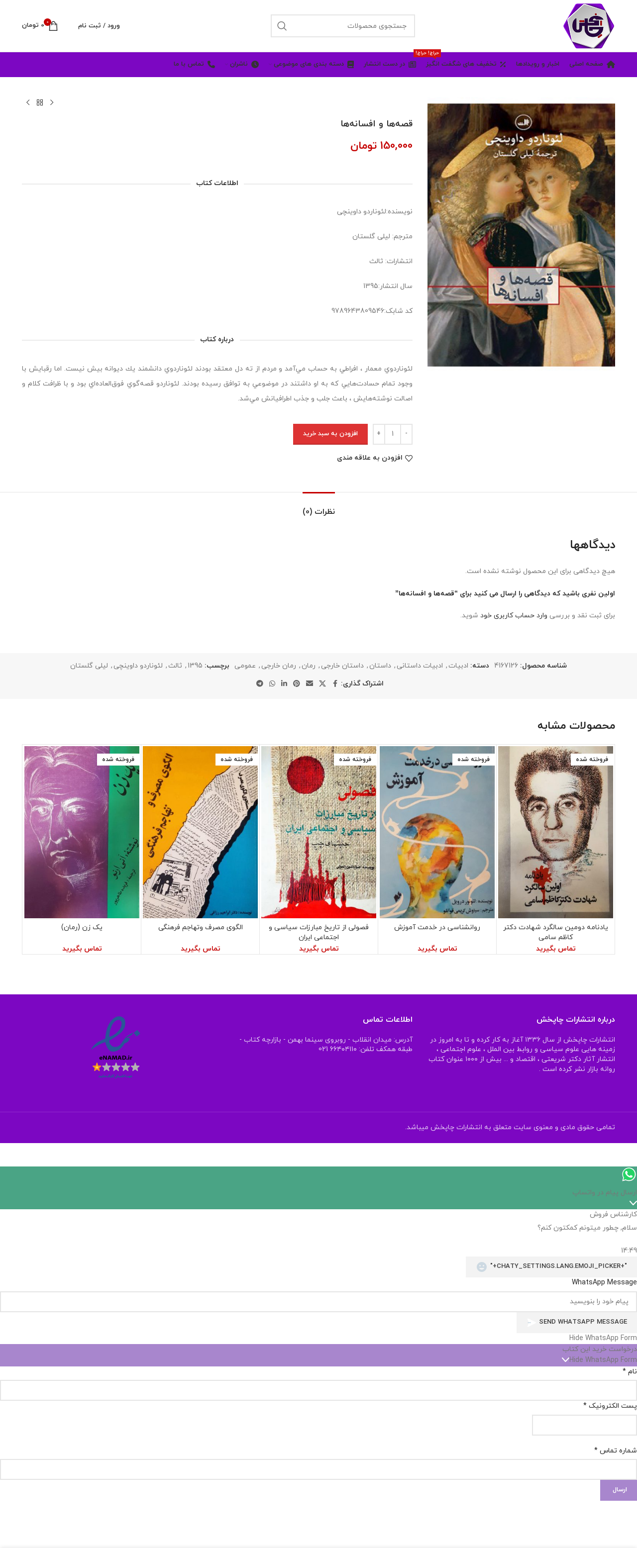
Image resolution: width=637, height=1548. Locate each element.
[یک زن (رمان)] (81, 832)
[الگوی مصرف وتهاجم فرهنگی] (200, 832)
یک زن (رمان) (82, 927)
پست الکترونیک (610, 1406)
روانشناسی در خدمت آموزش (437, 927)
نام (630, 1371)
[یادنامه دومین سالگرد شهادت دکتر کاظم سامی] (555, 832)
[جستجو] (343, 25)
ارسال (620, 1489)
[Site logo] (588, 25)
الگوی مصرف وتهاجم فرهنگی (200, 927)
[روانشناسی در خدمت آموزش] (437, 832)
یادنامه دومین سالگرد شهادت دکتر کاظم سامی (555, 932)
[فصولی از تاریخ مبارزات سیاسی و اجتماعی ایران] (318, 832)
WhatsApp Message (604, 1282)
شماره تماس (615, 1450)
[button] (318, 1338)
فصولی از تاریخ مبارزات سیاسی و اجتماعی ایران (319, 932)
